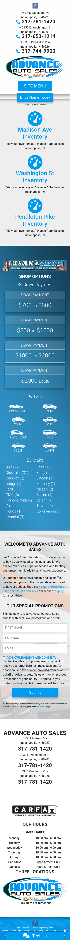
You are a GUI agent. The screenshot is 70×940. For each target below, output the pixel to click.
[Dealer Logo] (35, 67)
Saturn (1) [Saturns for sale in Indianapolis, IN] (45, 495)
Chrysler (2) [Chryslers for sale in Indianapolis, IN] (15, 478)
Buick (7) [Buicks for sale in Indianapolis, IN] (13, 467)
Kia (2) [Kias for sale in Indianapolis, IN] (42, 472)
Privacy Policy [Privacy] (48, 928)
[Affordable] (35, 301)
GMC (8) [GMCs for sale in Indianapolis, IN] (12, 495)
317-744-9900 (38, 51)
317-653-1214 (38, 36)
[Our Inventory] (35, 132)
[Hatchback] (18, 435)
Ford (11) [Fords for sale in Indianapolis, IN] (13, 489)
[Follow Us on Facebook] (35, 6)
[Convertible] (18, 409)
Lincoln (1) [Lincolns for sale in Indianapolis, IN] (45, 478)
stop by (59, 591)
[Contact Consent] (4, 657)
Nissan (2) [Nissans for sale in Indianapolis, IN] (45, 489)
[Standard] (35, 352)
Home (18, 928)
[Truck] (50, 422)
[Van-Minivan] (50, 435)
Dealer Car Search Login (11, 931)
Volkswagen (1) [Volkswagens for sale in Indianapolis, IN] (49, 511)
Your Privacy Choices (57, 931)
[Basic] (35, 326)
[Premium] (35, 377)
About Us (26, 928)
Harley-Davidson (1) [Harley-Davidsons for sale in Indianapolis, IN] (19, 503)
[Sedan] (18, 448)
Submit (35, 692)
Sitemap (39, 931)
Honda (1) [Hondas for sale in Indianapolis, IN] (14, 511)
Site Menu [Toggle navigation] (35, 86)
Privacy (43, 707)
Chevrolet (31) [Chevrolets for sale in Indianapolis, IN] (17, 472)
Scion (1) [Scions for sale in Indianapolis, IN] (44, 500)
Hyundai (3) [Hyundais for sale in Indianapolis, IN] (15, 517)
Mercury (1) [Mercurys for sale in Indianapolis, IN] (46, 483)
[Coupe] (18, 422)
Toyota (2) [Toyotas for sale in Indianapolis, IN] (45, 506)
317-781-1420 (38, 22)
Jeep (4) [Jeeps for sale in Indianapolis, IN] (43, 467)
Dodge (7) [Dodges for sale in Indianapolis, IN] (13, 483)
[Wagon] (50, 448)
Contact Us (36, 928)
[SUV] (50, 409)
